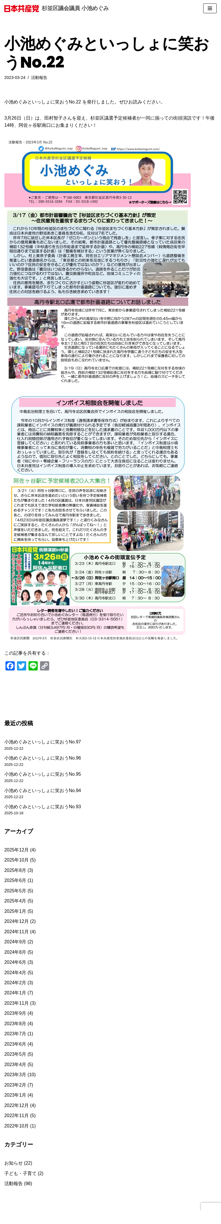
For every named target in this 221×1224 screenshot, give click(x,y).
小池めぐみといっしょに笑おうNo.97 (42, 742)
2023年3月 (15, 1076)
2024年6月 (15, 963)
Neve (9, 1217)
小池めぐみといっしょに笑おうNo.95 (42, 774)
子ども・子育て (20, 1174)
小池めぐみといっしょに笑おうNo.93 (42, 806)
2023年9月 (15, 1014)
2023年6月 (15, 1045)
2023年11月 (16, 1004)
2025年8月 (15, 870)
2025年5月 (15, 891)
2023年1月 (15, 1096)
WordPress (55, 1217)
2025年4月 (15, 901)
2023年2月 (15, 1086)
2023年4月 (15, 1065)
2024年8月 (15, 953)
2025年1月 (15, 911)
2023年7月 (15, 1034)
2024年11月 (16, 932)
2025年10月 (16, 860)
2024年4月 (15, 973)
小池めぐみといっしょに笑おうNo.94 (42, 790)
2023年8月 (15, 1024)
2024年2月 (15, 983)
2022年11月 (16, 1117)
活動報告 (39, 77)
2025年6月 (15, 881)
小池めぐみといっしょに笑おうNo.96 (42, 758)
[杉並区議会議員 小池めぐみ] (56, 8)
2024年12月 (16, 922)
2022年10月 (16, 1127)
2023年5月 (15, 1055)
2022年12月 (16, 1106)
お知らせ (13, 1164)
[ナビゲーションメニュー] (210, 8)
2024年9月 (15, 942)
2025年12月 (16, 850)
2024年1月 (15, 993)
